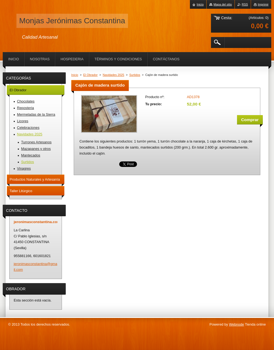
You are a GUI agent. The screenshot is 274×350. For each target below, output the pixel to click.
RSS (245, 4)
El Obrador (90, 74)
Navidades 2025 (113, 74)
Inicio (74, 74)
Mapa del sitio (222, 4)
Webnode (236, 324)
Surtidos (134, 74)
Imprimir (263, 4)
